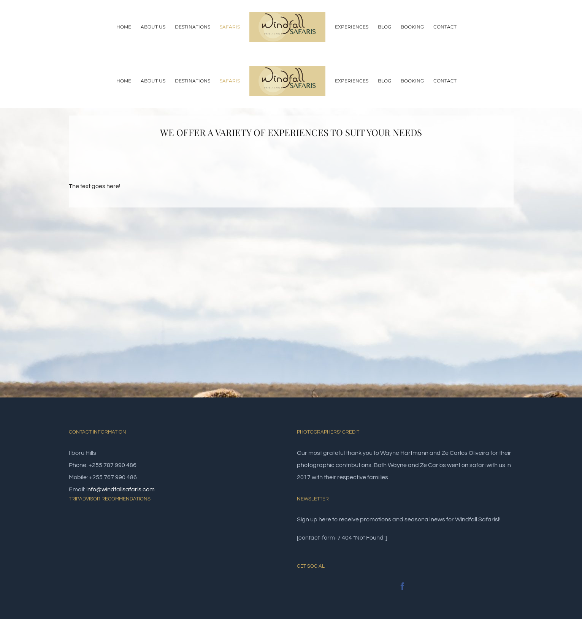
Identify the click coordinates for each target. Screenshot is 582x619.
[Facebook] (402, 586)
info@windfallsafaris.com (120, 489)
